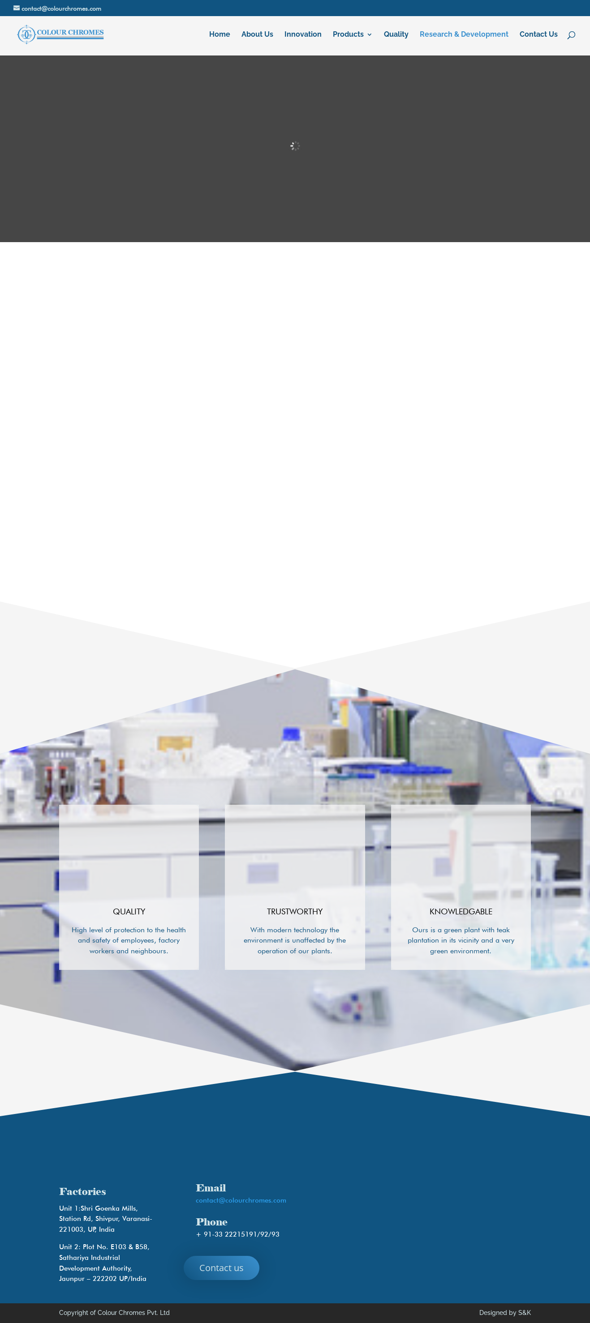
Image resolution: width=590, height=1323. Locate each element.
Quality (396, 34)
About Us (257, 34)
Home (219, 34)
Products (348, 34)
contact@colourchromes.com (241, 1200)
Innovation (303, 34)
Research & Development (464, 34)
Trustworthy (295, 911)
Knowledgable (461, 911)
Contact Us (539, 34)
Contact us (221, 1268)
